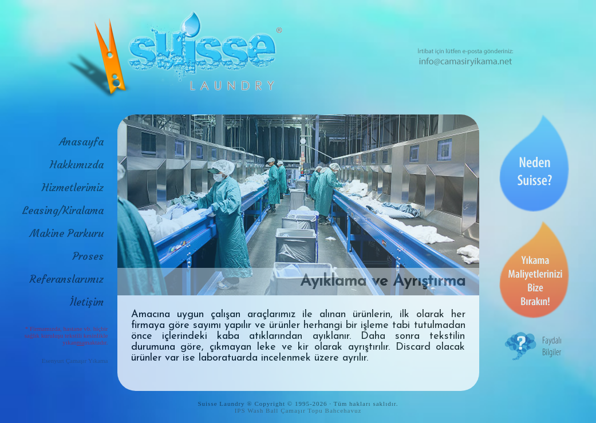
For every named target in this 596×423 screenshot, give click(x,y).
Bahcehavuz (343, 410)
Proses (88, 256)
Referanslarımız (67, 279)
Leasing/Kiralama (63, 210)
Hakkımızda (77, 164)
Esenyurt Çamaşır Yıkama (75, 360)
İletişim (87, 302)
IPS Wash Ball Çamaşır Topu (279, 410)
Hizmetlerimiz (73, 187)
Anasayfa (81, 141)
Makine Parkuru (67, 233)
